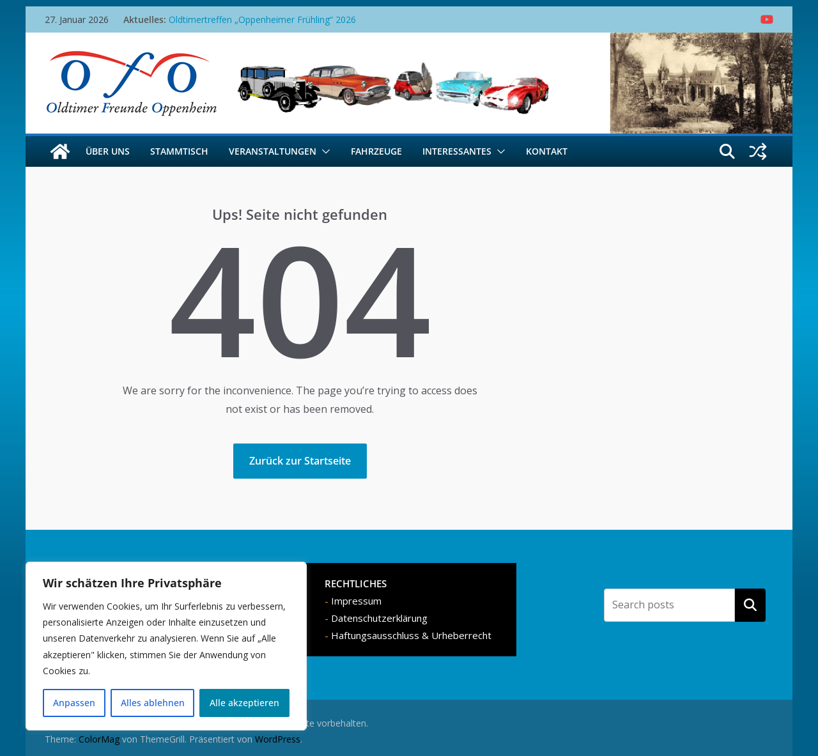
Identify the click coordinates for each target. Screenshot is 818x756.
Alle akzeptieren (244, 703)
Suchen (750, 605)
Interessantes (456, 151)
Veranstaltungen (272, 151)
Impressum (356, 600)
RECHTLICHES (356, 583)
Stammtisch (179, 151)
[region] (166, 646)
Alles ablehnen (153, 703)
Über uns (108, 151)
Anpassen (74, 703)
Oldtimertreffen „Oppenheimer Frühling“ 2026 (262, 19)
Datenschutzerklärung (379, 618)
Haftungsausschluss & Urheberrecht (411, 635)
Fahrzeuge (376, 151)
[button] (323, 151)
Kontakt (546, 151)
